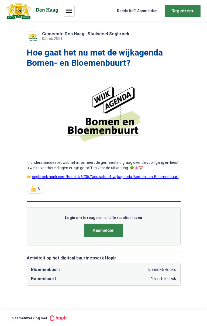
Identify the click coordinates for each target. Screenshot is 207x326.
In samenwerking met (39, 318)
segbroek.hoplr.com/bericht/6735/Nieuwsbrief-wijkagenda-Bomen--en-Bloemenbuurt (105, 177)
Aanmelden (104, 230)
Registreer (182, 10)
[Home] (33, 11)
